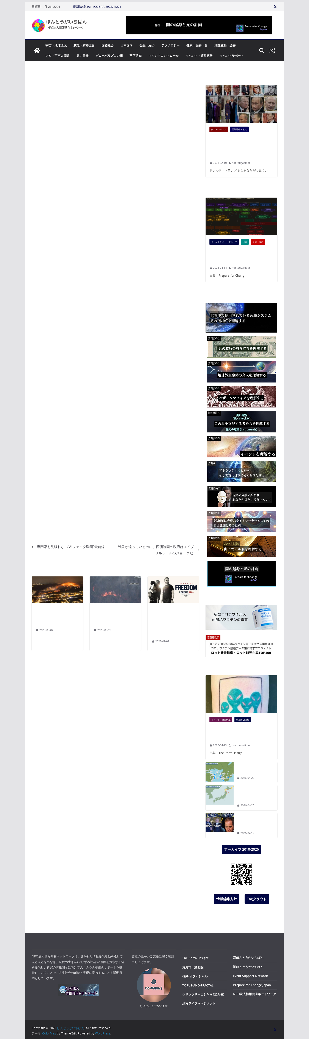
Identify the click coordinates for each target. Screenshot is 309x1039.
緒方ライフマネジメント (198, 1003)
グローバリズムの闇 (109, 56)
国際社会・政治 (239, 129)
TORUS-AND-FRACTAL (198, 985)
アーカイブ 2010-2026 (241, 849)
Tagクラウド (257, 899)
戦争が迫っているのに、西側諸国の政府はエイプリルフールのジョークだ (158, 549)
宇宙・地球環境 (56, 45)
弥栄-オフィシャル (195, 976)
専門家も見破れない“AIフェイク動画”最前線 (68, 546)
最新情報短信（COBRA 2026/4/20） (98, 7)
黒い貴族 (82, 56)
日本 (245, 241)
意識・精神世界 (84, 45)
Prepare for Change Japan (252, 985)
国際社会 (107, 45)
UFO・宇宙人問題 (57, 56)
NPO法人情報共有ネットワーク (254, 994)
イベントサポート (232, 56)
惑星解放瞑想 (242, 719)
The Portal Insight (195, 958)
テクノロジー (170, 45)
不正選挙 (136, 56)
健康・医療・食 (197, 45)
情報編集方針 (226, 899)
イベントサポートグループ (224, 241)
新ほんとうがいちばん (248, 957)
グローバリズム (218, 129)
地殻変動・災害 (225, 45)
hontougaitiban (241, 163)
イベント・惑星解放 (199, 56)
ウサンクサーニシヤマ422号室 (203, 994)
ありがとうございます (154, 1006)
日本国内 (126, 45)
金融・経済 (146, 45)
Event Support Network (250, 976)
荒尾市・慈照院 (192, 967)
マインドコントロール (163, 56)
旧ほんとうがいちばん (248, 967)
